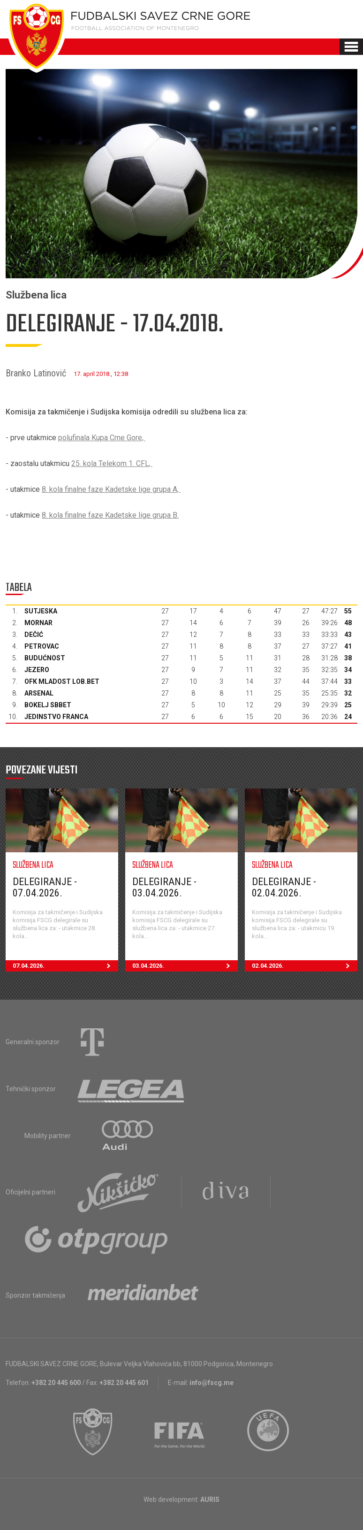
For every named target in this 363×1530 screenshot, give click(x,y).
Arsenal (38, 693)
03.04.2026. (185, 966)
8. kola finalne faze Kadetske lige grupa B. (110, 515)
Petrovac (41, 646)
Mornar (38, 623)
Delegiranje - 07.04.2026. (45, 887)
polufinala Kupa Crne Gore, (101, 437)
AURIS (209, 1499)
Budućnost (44, 658)
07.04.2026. (65, 966)
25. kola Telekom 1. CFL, (111, 463)
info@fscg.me (211, 1382)
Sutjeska (40, 611)
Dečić (33, 634)
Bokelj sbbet (47, 705)
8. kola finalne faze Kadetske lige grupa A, (111, 489)
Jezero (36, 669)
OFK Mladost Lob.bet (61, 681)
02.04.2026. (304, 966)
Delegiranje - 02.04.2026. (284, 887)
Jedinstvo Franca (56, 716)
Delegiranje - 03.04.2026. (164, 887)
